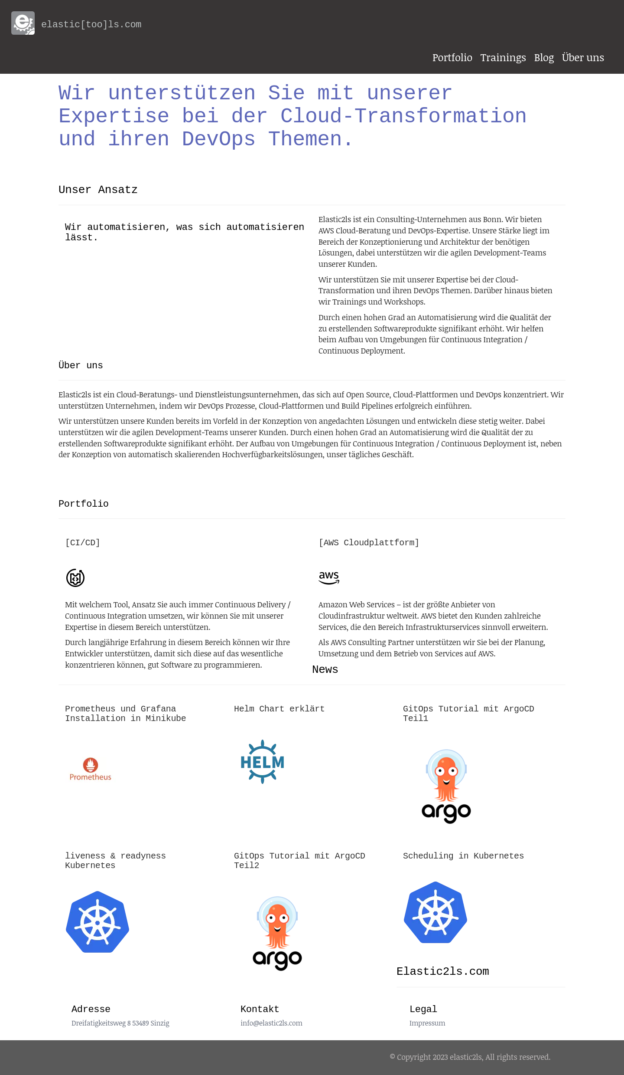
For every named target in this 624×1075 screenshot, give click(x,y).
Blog (544, 57)
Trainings (503, 57)
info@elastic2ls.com (271, 1023)
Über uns (583, 57)
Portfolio (452, 57)
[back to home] (17, 20)
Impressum (427, 1023)
